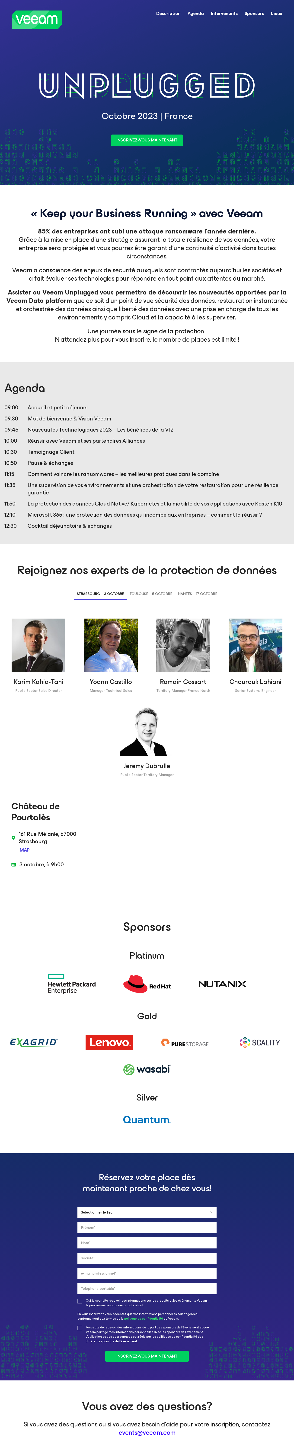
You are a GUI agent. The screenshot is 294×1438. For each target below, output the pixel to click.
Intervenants (224, 13)
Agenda (196, 13)
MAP (25, 850)
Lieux (276, 13)
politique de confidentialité (143, 1318)
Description (168, 13)
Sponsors (254, 13)
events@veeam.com (147, 1432)
